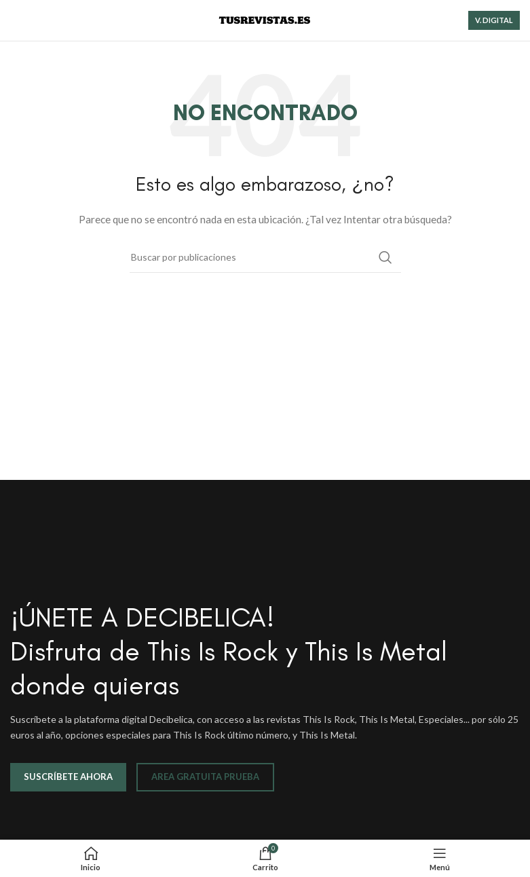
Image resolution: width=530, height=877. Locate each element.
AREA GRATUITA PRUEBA (205, 776)
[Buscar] (265, 257)
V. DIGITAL (494, 20)
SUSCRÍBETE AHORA (68, 776)
